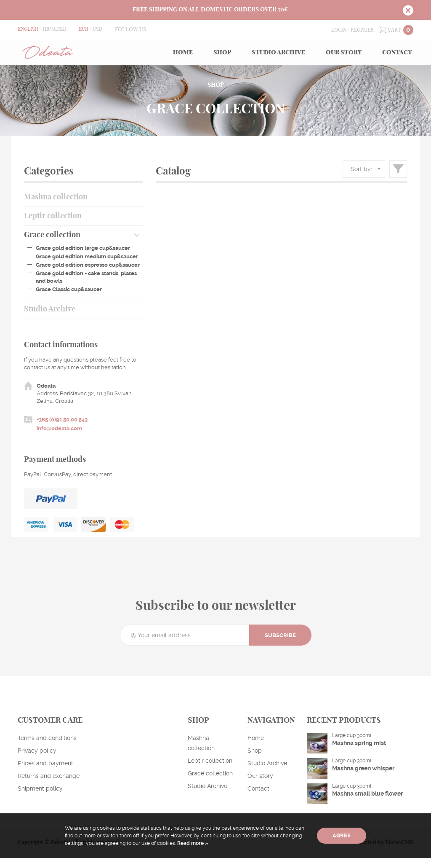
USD (97, 29)
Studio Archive (278, 53)
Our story (344, 53)
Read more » (192, 843)
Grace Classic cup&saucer (69, 289)
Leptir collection (53, 216)
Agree (342, 835)
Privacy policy (37, 750)
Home (183, 53)
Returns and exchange (49, 775)
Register (362, 29)
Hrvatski (54, 29)
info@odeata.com (59, 428)
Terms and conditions (47, 738)
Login (338, 29)
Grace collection (52, 235)
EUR (83, 29)
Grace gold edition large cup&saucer (83, 248)
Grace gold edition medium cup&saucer (87, 256)
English (28, 29)
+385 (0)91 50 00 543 (62, 419)
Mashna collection (56, 197)
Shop (222, 53)
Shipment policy (40, 788)
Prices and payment (45, 763)
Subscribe (280, 635)
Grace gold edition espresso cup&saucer (88, 265)
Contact (397, 53)
